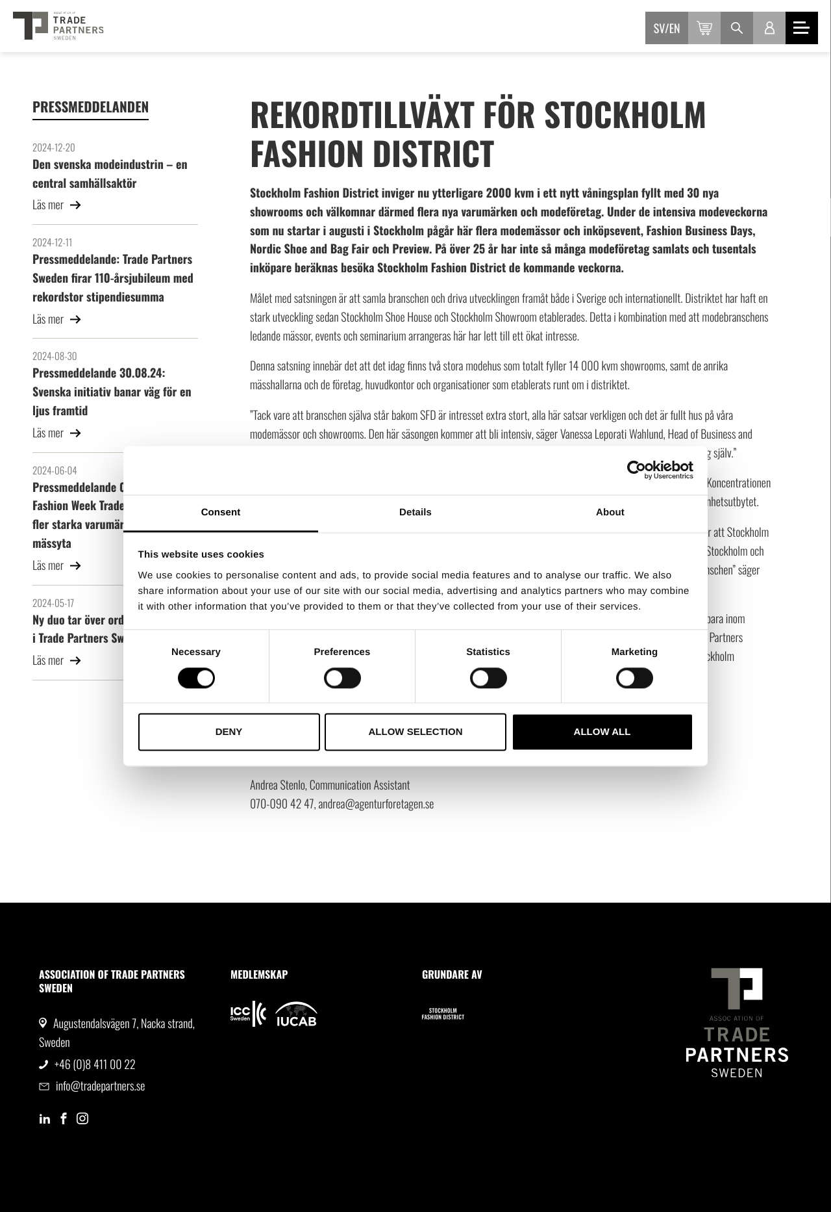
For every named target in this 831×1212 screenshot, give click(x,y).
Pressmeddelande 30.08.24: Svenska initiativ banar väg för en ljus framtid (112, 392)
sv (659, 28)
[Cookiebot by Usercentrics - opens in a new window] (636, 470)
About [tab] (610, 512)
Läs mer (57, 204)
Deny (229, 732)
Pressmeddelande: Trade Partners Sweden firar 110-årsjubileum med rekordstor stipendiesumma (112, 278)
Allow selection (416, 732)
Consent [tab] (221, 512)
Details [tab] (415, 512)
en (674, 28)
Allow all (602, 732)
